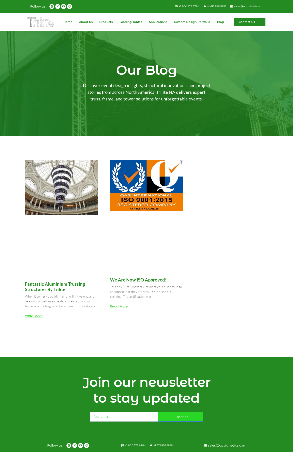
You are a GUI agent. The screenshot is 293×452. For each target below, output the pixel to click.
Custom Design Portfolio (192, 22)
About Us (86, 22)
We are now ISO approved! (138, 280)
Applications (158, 22)
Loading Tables (131, 22)
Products (106, 22)
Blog (220, 22)
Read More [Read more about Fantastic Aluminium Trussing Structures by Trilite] (34, 316)
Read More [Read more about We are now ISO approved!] (119, 306)
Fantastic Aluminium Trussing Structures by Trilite (55, 286)
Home (67, 22)
